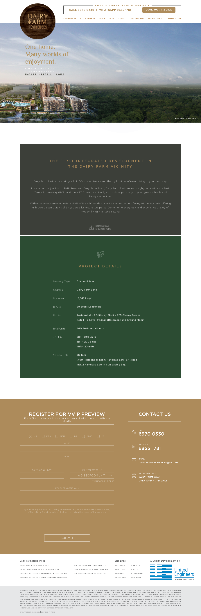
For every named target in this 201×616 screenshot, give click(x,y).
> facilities (120, 569)
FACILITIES (105, 18)
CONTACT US (174, 18)
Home (60, 74)
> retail (134, 569)
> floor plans (137, 574)
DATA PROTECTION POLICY (30, 612)
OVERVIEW (69, 18)
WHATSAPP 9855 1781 (115, 10)
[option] (100, 77)
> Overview (120, 565)
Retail (46, 74)
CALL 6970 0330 (81, 10)
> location (135, 565)
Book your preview (159, 9)
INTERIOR (136, 18)
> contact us (136, 578)
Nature (31, 74)
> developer (120, 578)
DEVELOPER (155, 18)
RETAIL (122, 18)
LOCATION (86, 18)
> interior (119, 574)
